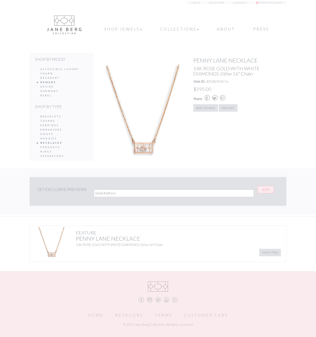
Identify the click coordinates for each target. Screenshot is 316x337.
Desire (47, 86)
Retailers (129, 315)
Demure (48, 82)
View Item (270, 252)
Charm (46, 73)
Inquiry (228, 108)
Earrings (49, 125)
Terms (163, 315)
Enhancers (51, 129)
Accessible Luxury (59, 69)
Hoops (47, 134)
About (226, 29)
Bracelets (50, 116)
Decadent (50, 77)
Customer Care (206, 315)
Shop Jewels (123, 29)
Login (196, 2)
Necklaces (51, 142)
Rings (46, 151)
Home (96, 315)
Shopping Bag (270, 2)
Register (217, 2)
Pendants (50, 147)
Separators (52, 156)
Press (261, 29)
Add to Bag (205, 108)
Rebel (46, 95)
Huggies (48, 138)
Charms (48, 120)
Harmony (49, 91)
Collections (179, 29)
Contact (240, 2)
